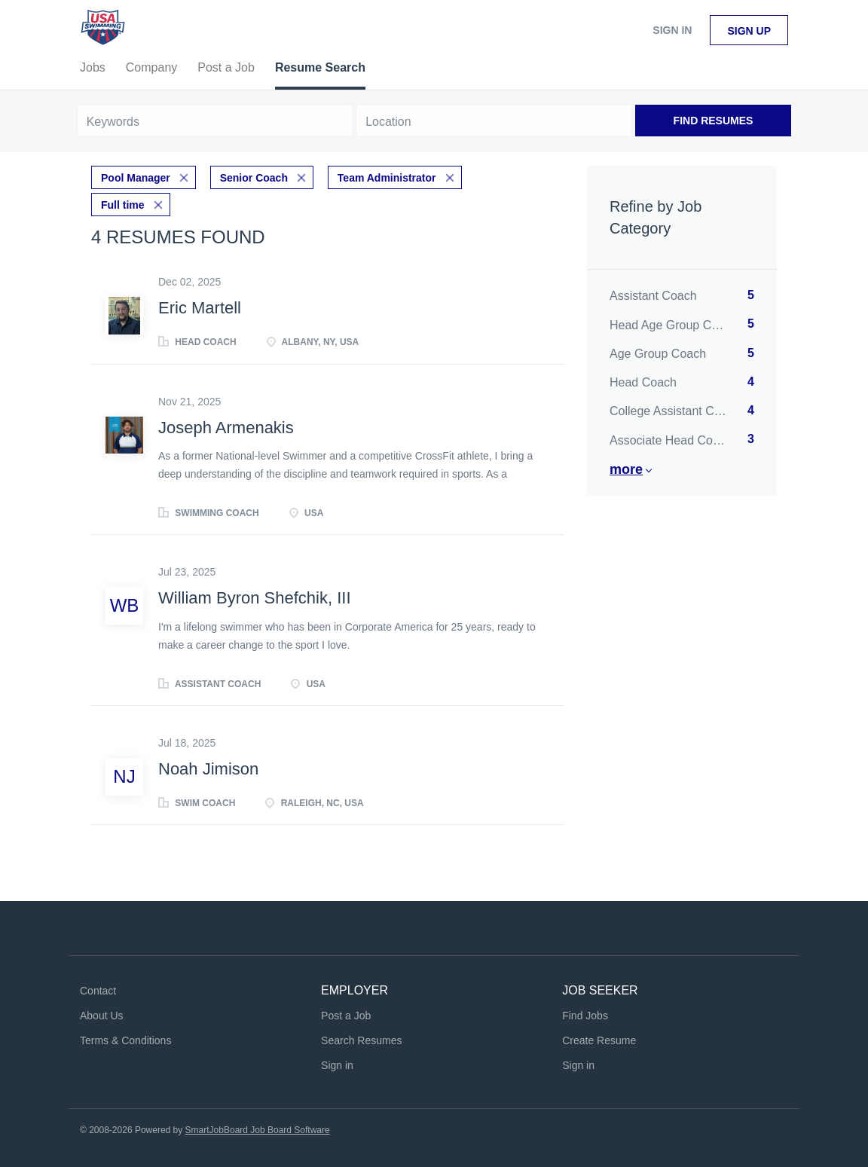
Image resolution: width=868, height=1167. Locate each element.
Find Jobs (585, 1016)
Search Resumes (361, 1040)
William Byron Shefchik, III (254, 597)
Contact (98, 991)
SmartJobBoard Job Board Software (257, 1130)
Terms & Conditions (125, 1040)
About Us (102, 1016)
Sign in (672, 30)
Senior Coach (254, 178)
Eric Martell (199, 307)
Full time (123, 205)
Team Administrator (387, 178)
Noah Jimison (208, 768)
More (626, 469)
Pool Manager (135, 178)
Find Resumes (713, 121)
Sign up (749, 31)
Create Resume (599, 1040)
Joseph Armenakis (226, 427)
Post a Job (346, 1016)
